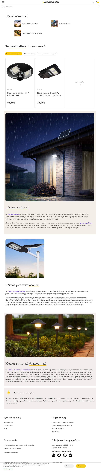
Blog (5, 429)
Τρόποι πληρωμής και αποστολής (62, 426)
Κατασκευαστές (8, 426)
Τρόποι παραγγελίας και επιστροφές (62, 423)
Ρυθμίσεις (68, 466)
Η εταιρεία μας (8, 423)
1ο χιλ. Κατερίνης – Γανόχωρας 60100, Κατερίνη (19, 445)
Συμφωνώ (80, 466)
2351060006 (17, 449)
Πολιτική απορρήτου (58, 429)
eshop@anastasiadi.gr (11, 452)
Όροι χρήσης (55, 432)
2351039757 (8, 449)
